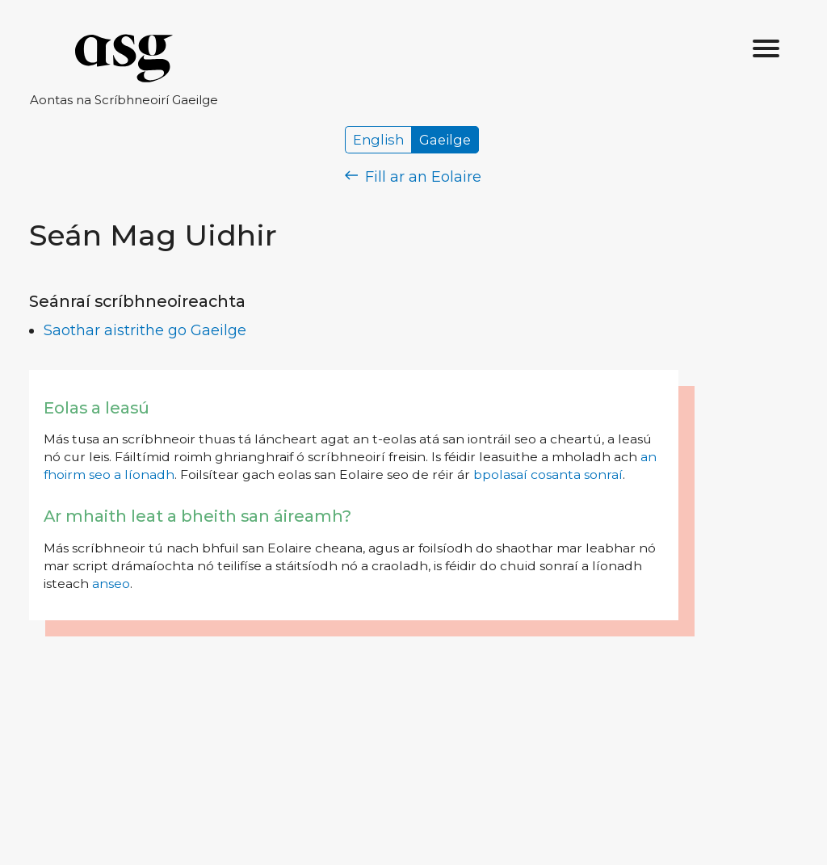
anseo (111, 583)
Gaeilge (445, 140)
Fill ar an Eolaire (413, 177)
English (378, 140)
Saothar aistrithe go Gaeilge (145, 330)
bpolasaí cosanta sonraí (548, 474)
